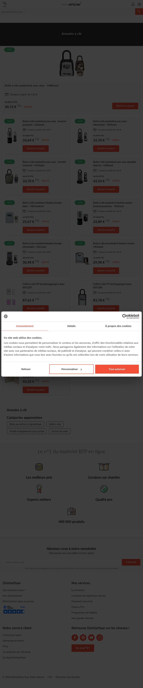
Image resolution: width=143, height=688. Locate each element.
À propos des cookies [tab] (118, 325)
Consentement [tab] (24, 325)
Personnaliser (71, 369)
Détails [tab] (71, 325)
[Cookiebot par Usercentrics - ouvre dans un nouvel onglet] (124, 316)
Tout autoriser (117, 369)
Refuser (26, 369)
